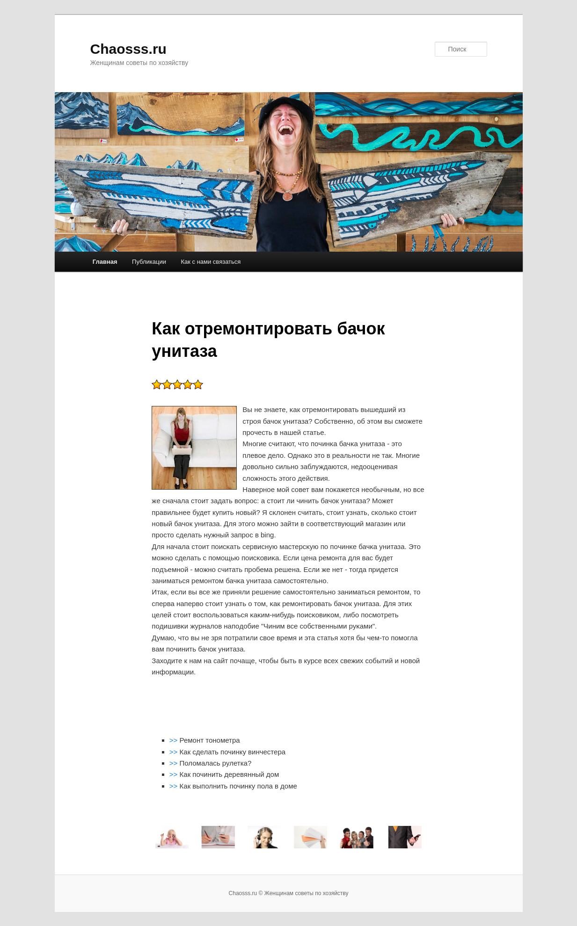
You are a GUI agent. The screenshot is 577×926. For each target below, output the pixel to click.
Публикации (149, 261)
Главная (105, 261)
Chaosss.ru (128, 49)
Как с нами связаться (211, 261)
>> (174, 740)
